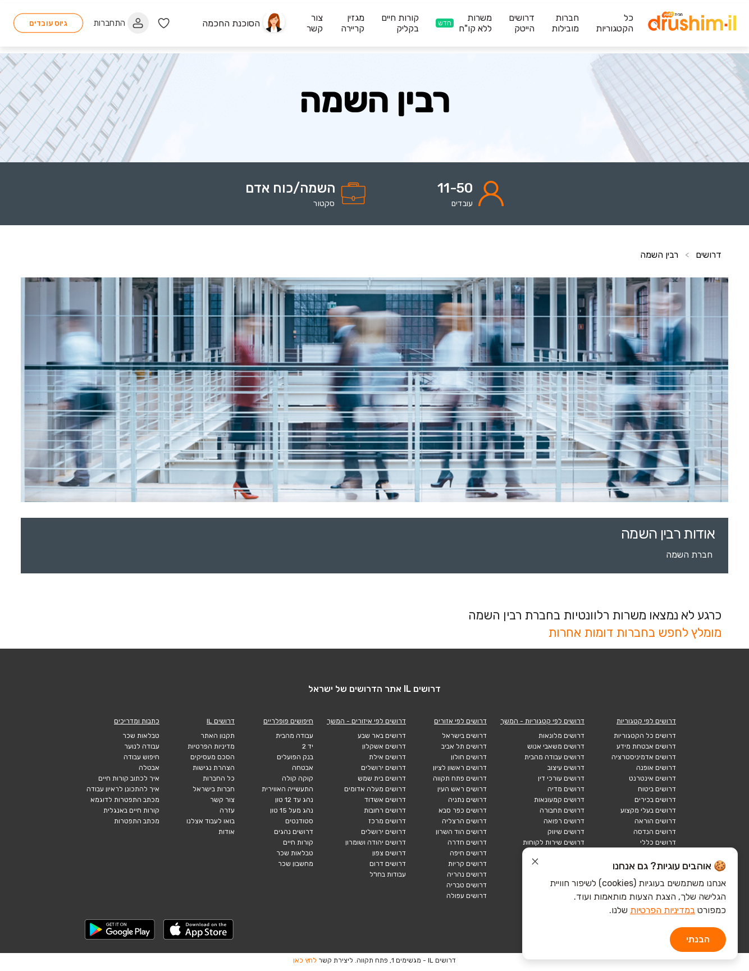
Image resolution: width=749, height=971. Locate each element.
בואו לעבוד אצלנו (210, 821)
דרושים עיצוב (565, 768)
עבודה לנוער (141, 746)
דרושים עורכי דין (561, 778)
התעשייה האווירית (287, 789)
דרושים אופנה (656, 768)
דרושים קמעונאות (559, 800)
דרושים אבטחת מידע (646, 746)
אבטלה (149, 768)
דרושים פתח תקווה (460, 778)
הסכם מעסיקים (212, 757)
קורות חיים (298, 842)
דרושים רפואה (564, 821)
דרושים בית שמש (382, 778)
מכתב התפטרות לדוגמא (124, 800)
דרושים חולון (469, 757)
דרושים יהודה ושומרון (375, 842)
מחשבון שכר (295, 864)
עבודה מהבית (294, 736)
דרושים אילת (387, 757)
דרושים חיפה (468, 853)
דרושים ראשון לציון (460, 768)
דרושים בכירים (655, 800)
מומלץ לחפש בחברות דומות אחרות (634, 632)
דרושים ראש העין (462, 789)
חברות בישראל (214, 789)
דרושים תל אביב (464, 746)
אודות (226, 832)
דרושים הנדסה (654, 832)
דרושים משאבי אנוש (555, 746)
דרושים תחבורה (562, 810)
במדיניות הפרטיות (662, 910)
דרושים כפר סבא (463, 810)
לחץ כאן (305, 960)
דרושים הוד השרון (461, 832)
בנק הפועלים (295, 757)
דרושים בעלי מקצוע (648, 810)
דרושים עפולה (466, 896)
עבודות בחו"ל (387, 874)
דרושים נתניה (467, 800)
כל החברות (219, 778)
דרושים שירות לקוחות (553, 842)
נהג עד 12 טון (294, 800)
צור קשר (222, 800)
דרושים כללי (658, 842)
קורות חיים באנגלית (131, 810)
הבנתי (698, 939)
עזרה (227, 810)
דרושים (708, 254)
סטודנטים (299, 821)
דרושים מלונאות (561, 736)
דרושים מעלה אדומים (375, 789)
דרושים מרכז (387, 821)
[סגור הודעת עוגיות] (535, 863)
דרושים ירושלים (383, 768)
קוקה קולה (297, 778)
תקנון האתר (217, 736)
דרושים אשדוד (385, 800)
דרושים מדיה (565, 789)
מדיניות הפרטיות (211, 746)
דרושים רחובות (385, 810)
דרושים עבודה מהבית (554, 757)
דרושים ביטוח (657, 789)
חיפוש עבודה (141, 757)
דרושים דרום (387, 864)
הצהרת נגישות (214, 768)
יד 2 (307, 746)
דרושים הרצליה (464, 821)
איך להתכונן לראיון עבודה (122, 789)
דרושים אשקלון (384, 746)
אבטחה (302, 768)
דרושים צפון (389, 853)
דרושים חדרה (467, 842)
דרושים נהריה (467, 874)
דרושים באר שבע (382, 736)
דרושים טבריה (466, 885)
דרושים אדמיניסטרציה (643, 757)
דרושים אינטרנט (652, 778)
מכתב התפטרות (136, 821)
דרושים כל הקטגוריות (645, 736)
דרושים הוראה (655, 821)
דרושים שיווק (565, 832)
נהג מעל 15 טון (291, 810)
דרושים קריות (467, 864)
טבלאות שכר (294, 853)
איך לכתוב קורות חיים (128, 778)
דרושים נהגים (293, 832)
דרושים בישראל (464, 736)
